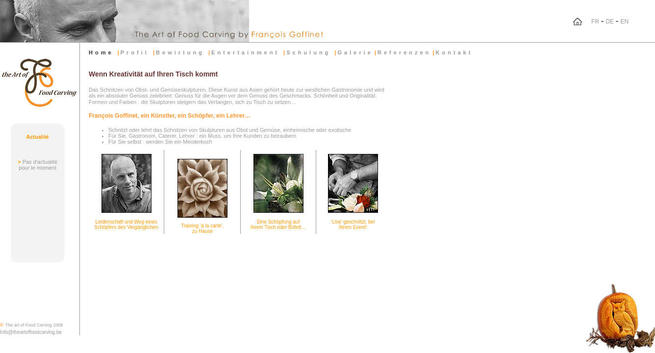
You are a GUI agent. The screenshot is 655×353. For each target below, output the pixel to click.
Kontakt (454, 52)
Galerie (355, 52)
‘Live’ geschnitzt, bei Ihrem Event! (353, 224)
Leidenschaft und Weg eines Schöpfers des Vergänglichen (126, 224)
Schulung (310, 52)
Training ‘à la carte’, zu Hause (202, 228)
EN (624, 21)
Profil (137, 52)
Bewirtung (182, 52)
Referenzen (404, 52)
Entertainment (247, 52)
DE (609, 21)
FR (595, 21)
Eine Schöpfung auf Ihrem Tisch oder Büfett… (278, 224)
